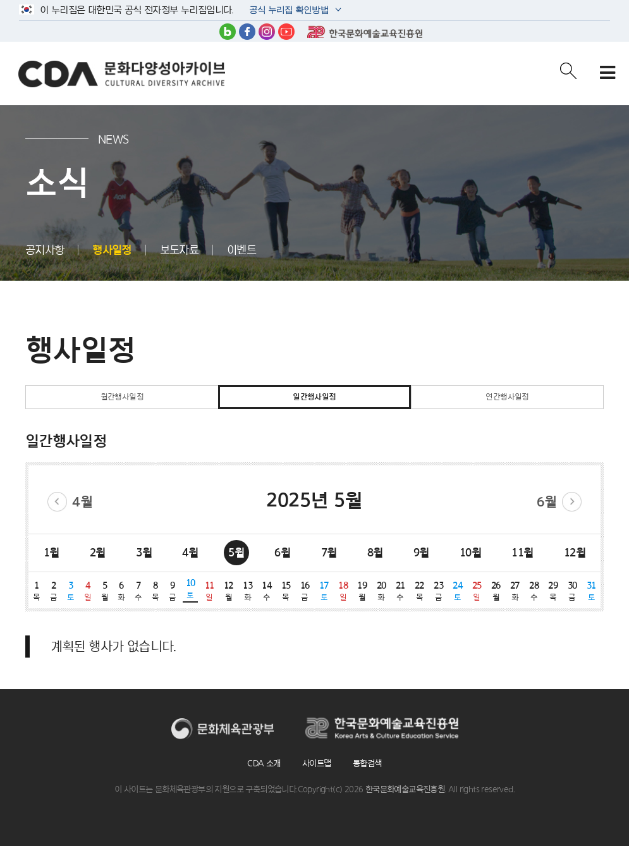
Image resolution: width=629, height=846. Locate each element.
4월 (82, 502)
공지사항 (44, 250)
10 (190, 588)
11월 (522, 552)
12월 (574, 552)
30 (572, 591)
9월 (421, 552)
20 (381, 591)
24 (457, 591)
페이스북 (247, 31)
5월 (236, 552)
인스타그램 (267, 31)
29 (553, 591)
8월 (375, 552)
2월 (98, 552)
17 (323, 591)
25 (476, 591)
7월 (329, 552)
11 (209, 591)
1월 (51, 552)
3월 (144, 552)
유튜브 (286, 31)
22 (419, 591)
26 (495, 591)
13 (247, 591)
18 (342, 591)
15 (285, 591)
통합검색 (367, 763)
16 (304, 591)
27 (514, 591)
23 (438, 591)
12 (228, 591)
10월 (470, 552)
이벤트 (241, 250)
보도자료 (179, 250)
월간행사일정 (122, 397)
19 (362, 591)
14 (266, 591)
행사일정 (111, 250)
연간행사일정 (506, 397)
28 (534, 591)
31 (591, 591)
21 (400, 591)
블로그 (227, 31)
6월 (547, 502)
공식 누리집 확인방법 (288, 11)
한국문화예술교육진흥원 (364, 31)
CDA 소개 (263, 763)
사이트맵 (316, 763)
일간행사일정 (314, 397)
